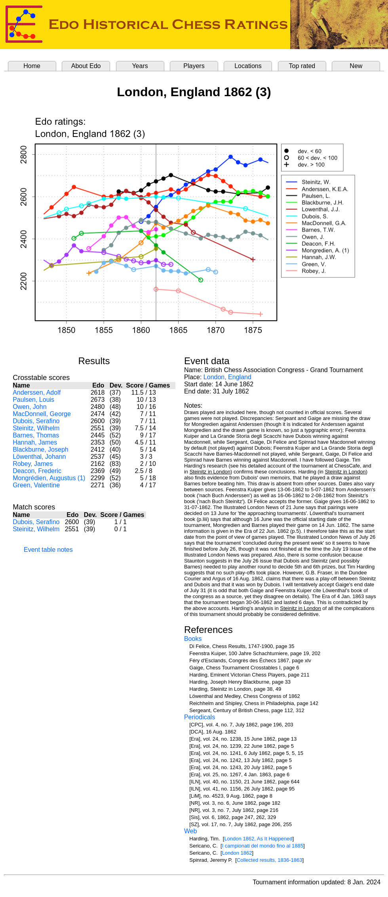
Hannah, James (35, 442)
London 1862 (237, 853)
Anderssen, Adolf (37, 392)
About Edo (86, 66)
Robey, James (33, 463)
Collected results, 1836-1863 (269, 860)
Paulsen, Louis (33, 399)
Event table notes (48, 549)
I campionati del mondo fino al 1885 (262, 846)
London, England (227, 377)
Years (140, 66)
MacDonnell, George (42, 413)
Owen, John (29, 406)
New (356, 66)
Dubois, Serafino (36, 421)
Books (193, 638)
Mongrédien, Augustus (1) (49, 478)
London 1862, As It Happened (258, 839)
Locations (248, 66)
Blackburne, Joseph (40, 449)
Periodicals (199, 717)
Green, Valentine (36, 485)
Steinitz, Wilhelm (36, 428)
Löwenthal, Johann (39, 456)
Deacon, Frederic (37, 471)
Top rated (302, 66)
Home (31, 66)
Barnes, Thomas (36, 435)
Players (193, 66)
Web (190, 831)
